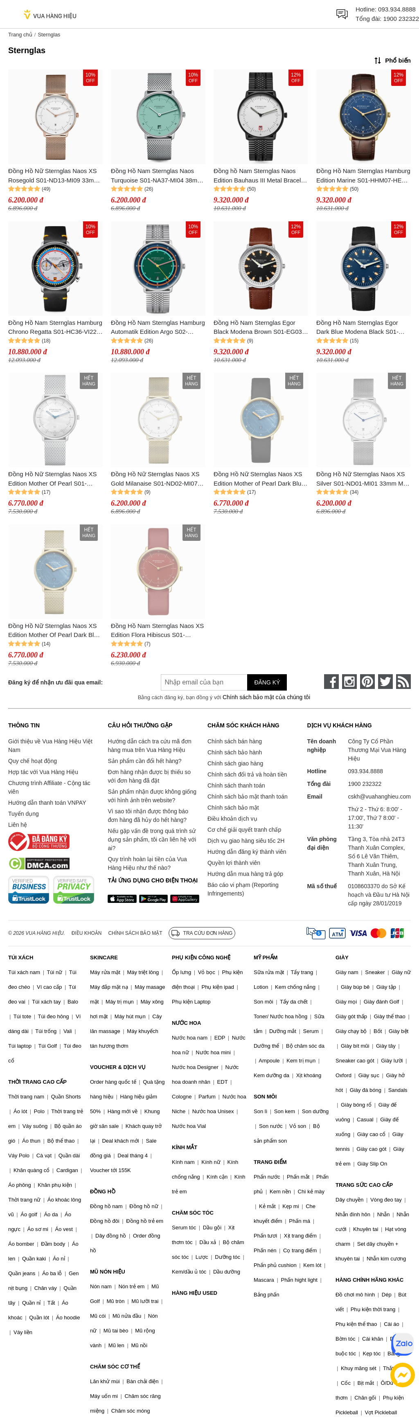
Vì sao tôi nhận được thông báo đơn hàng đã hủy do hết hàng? (148, 815)
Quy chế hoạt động (32, 761)
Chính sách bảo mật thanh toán (247, 796)
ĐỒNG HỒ (102, 1191)
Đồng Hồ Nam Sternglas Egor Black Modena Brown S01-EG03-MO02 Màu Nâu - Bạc (259, 328)
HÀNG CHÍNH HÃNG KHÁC (369, 1280)
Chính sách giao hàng (235, 763)
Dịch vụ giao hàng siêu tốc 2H (245, 840)
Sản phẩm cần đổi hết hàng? (144, 761)
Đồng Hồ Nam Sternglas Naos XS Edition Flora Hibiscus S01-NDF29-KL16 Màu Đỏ (157, 631)
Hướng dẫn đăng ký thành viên (246, 851)
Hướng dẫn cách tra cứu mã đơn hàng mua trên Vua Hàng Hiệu (149, 745)
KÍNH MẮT (184, 1147)
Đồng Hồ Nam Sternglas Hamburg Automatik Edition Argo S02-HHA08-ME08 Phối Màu (158, 328)
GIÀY (342, 957)
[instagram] (349, 681)
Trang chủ (20, 35)
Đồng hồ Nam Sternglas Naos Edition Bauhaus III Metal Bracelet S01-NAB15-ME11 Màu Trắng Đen (261, 176)
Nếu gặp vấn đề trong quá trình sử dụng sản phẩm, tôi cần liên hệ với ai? (152, 839)
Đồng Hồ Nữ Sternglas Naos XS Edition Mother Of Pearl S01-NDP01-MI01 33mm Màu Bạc (52, 479)
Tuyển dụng (23, 813)
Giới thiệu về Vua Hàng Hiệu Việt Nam (50, 745)
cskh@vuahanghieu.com (379, 796)
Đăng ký (267, 682)
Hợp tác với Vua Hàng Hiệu (43, 772)
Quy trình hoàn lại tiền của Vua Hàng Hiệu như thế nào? (147, 863)
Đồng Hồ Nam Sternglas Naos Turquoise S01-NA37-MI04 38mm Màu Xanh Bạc (157, 176)
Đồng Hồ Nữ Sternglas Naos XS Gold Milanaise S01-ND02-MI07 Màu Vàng (155, 479)
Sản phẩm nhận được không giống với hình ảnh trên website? (152, 795)
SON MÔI (265, 1097)
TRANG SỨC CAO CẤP (364, 1185)
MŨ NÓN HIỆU (107, 1272)
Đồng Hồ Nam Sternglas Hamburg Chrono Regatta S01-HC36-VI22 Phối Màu (55, 328)
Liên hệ (17, 824)
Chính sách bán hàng (234, 741)
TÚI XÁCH (20, 957)
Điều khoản (87, 933)
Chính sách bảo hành (234, 752)
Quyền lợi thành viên (233, 863)
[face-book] (331, 681)
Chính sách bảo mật (233, 807)
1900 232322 (401, 18)
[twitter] (385, 681)
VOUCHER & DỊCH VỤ (118, 1067)
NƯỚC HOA (186, 1023)
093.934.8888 (397, 9)
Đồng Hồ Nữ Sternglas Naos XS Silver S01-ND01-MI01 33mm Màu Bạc (363, 479)
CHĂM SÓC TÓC (193, 1213)
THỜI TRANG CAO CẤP (37, 1082)
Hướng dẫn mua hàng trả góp (245, 874)
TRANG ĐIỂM (270, 1162)
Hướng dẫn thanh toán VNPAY (47, 802)
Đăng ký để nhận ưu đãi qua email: (55, 682)
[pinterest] (367, 681)
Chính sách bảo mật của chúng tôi (266, 697)
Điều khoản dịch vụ (232, 818)
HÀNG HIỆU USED (194, 1293)
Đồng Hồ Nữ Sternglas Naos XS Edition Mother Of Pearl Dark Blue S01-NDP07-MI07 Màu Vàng (54, 631)
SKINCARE (104, 957)
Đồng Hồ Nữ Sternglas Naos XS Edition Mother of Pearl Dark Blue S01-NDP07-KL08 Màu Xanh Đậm (260, 479)
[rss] (403, 681)
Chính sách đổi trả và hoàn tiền (247, 774)
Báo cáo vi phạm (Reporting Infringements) (243, 889)
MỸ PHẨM (265, 957)
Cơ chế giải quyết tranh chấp (244, 829)
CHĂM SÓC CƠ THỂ (115, 1367)
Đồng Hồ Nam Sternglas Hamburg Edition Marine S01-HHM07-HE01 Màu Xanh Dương (363, 176)
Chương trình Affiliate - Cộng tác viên (49, 787)
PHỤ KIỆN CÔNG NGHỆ (201, 957)
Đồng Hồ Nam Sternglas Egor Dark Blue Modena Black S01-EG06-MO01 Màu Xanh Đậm (357, 328)
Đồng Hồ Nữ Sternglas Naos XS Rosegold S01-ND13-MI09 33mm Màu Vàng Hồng (53, 176)
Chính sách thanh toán (236, 785)
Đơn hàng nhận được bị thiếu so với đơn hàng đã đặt (149, 776)
